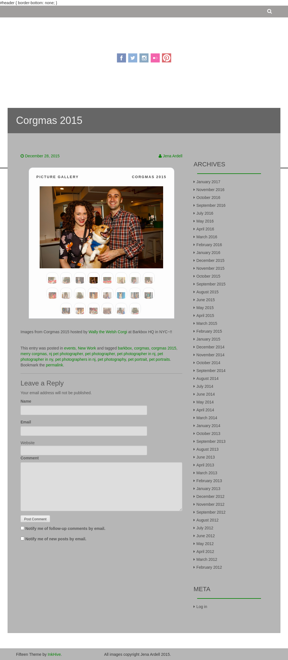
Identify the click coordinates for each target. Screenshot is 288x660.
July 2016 (204, 213)
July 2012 (204, 528)
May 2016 (204, 221)
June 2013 (205, 457)
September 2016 (211, 205)
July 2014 (204, 386)
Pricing (127, 88)
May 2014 (204, 402)
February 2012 (209, 567)
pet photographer (100, 353)
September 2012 (211, 512)
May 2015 (204, 307)
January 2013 (208, 488)
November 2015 (210, 268)
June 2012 (205, 536)
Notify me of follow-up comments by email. (65, 528)
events (70, 348)
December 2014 (210, 347)
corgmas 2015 (163, 348)
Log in (201, 606)
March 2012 (206, 559)
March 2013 (206, 473)
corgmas (141, 348)
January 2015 (208, 339)
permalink (54, 365)
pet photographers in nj (75, 359)
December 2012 (210, 496)
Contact (178, 88)
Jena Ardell (172, 156)
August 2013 (207, 449)
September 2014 (211, 370)
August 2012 (207, 520)
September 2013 (211, 441)
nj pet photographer (66, 353)
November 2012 (210, 504)
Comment (30, 458)
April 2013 (205, 465)
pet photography (112, 359)
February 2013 (209, 480)
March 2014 (206, 418)
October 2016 (208, 197)
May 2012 (204, 543)
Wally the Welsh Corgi (108, 332)
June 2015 (205, 300)
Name (26, 401)
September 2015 (211, 284)
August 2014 (207, 378)
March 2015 (206, 323)
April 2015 (205, 315)
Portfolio (152, 88)
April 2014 (205, 410)
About (106, 88)
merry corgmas (34, 353)
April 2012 (205, 551)
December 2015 (210, 260)
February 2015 (209, 331)
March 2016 (206, 237)
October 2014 (208, 362)
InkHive (54, 654)
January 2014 (208, 425)
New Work (87, 348)
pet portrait (137, 359)
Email (26, 422)
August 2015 (207, 292)
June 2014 (205, 394)
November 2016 (210, 189)
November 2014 (210, 355)
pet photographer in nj (136, 353)
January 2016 (208, 252)
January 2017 (208, 182)
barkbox (125, 348)
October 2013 (208, 433)
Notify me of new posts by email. (55, 539)
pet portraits (159, 359)
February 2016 (209, 244)
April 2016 (205, 229)
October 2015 (208, 276)
